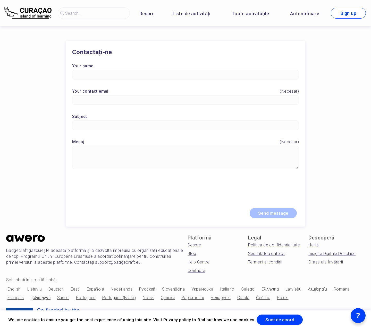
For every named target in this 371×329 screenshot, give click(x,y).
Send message (272, 213)
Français (15, 298)
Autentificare (304, 13)
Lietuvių (34, 289)
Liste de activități (191, 13)
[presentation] (185, 191)
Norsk (148, 298)
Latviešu (293, 289)
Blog (192, 254)
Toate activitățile (250, 13)
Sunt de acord (281, 319)
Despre (147, 13)
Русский (147, 289)
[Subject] (185, 125)
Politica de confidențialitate (274, 245)
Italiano (227, 289)
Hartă (313, 245)
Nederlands (121, 289)
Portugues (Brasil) (119, 298)
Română (342, 289)
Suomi (63, 298)
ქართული (40, 298)
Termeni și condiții (265, 262)
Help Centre (198, 262)
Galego (248, 289)
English (14, 289)
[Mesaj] (185, 157)
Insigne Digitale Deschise (332, 254)
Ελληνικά (270, 289)
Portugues (86, 298)
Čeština (263, 298)
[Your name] (185, 75)
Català (243, 298)
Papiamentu (192, 298)
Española (95, 289)
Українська (202, 289)
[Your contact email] (185, 100)
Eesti (75, 289)
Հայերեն (317, 289)
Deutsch (56, 289)
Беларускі (221, 298)
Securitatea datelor (266, 254)
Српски (168, 298)
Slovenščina (173, 289)
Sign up (348, 13)
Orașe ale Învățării (325, 262)
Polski (282, 298)
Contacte (196, 271)
